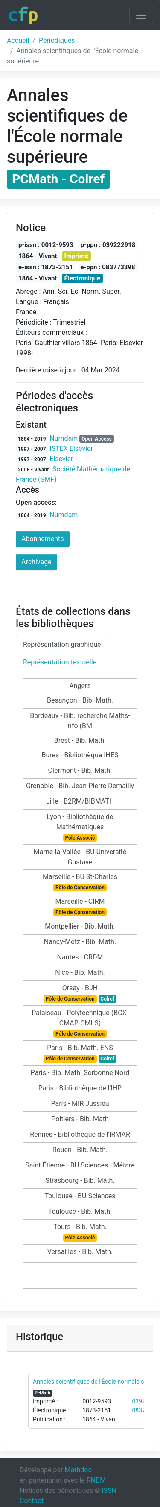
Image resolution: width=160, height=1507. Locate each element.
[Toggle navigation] (141, 15)
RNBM (96, 1480)
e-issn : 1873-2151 (45, 267)
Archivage (36, 562)
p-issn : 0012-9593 (45, 245)
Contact (32, 1501)
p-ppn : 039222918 (108, 245)
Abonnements (42, 539)
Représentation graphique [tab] (62, 644)
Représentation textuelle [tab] (59, 662)
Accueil (18, 40)
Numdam (63, 438)
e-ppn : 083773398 (107, 267)
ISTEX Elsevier (71, 448)
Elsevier (61, 459)
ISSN (109, 1490)
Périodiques (57, 40)
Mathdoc (78, 1470)
